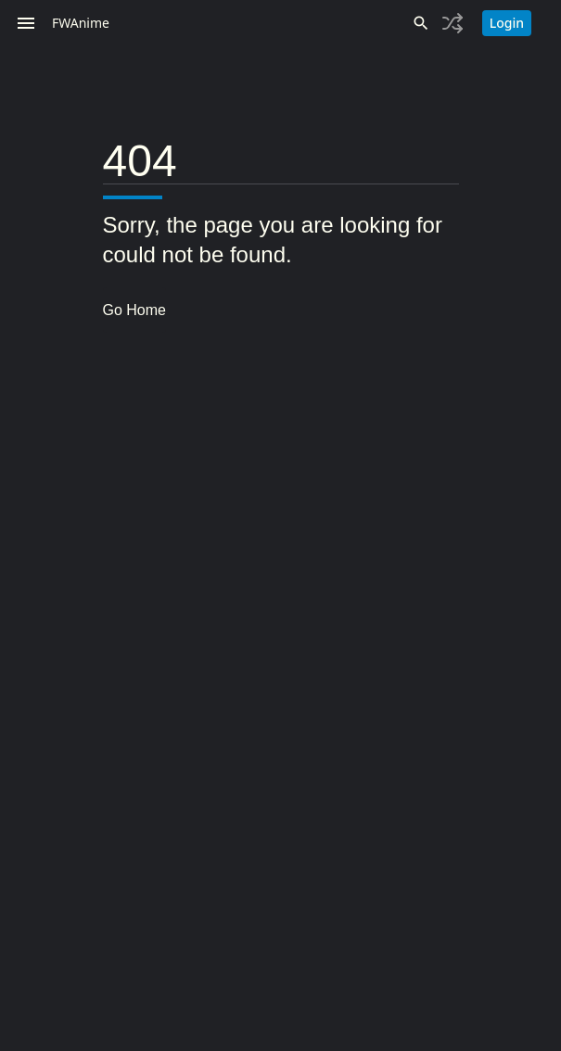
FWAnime (80, 23)
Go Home (134, 310)
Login (507, 23)
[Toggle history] (452, 23)
